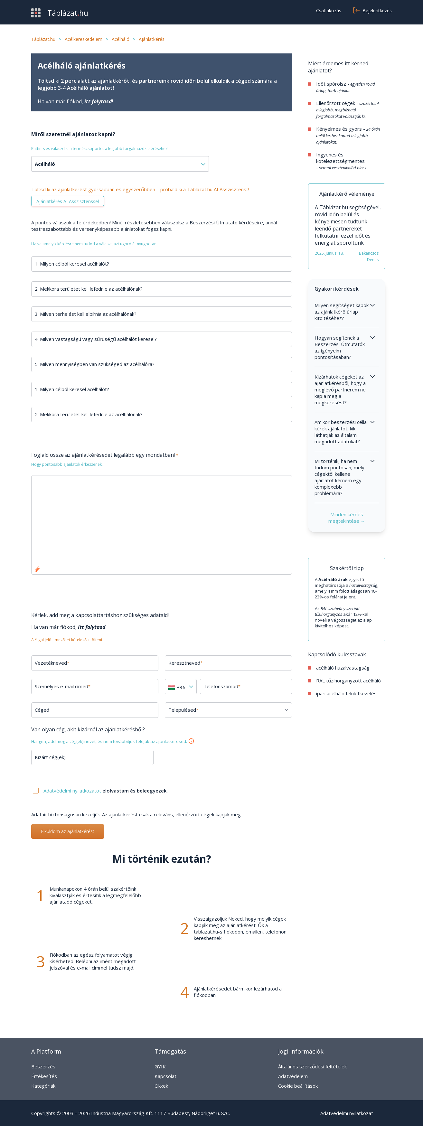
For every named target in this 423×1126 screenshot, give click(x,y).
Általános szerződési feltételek (312, 1066)
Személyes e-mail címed (62, 686)
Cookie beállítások (298, 1086)
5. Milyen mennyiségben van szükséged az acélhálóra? (95, 364)
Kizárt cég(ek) (50, 757)
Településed (183, 710)
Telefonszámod (221, 686)
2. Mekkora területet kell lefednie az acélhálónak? (89, 289)
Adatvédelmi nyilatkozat (346, 1113)
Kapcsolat (165, 1076)
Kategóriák (43, 1086)
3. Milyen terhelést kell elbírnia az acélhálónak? (85, 314)
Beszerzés (43, 1066)
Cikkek (161, 1086)
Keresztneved (185, 663)
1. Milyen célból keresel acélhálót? (72, 263)
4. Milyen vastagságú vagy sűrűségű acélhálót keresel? (96, 339)
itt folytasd (98, 101)
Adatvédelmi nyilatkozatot (72, 790)
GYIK (160, 1066)
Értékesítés (44, 1076)
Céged (42, 710)
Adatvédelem (293, 1076)
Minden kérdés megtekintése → (346, 517)
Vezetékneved (52, 663)
